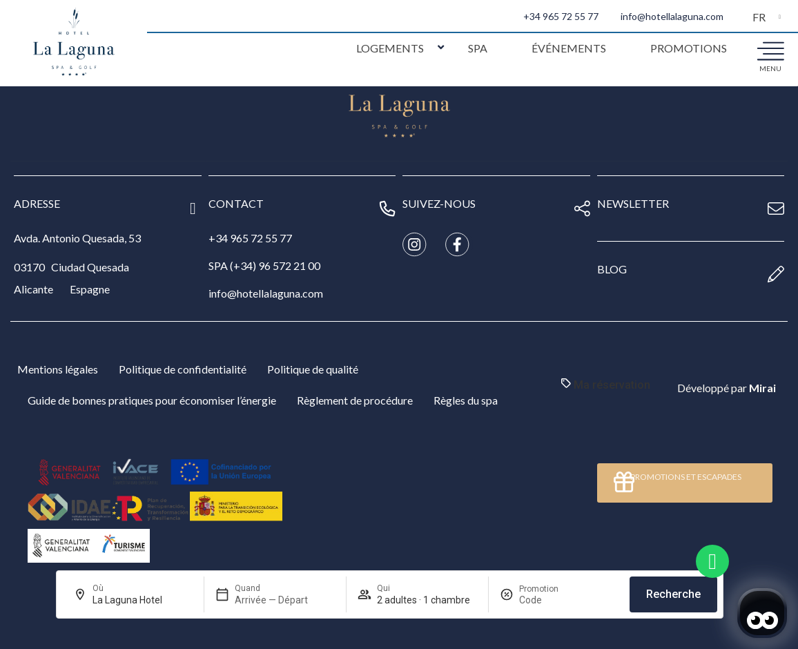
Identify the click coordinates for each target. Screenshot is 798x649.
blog (612, 268)
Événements (569, 48)
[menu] (770, 50)
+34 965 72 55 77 (560, 16)
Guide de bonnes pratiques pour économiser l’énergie (152, 400)
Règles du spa (466, 400)
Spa (477, 48)
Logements (390, 48)
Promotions (688, 48)
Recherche (673, 594)
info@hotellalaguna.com (672, 16)
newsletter (633, 203)
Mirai (762, 387)
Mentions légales (57, 369)
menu (770, 68)
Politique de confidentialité (182, 369)
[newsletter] (776, 208)
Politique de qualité (312, 369)
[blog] (776, 274)
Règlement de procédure (355, 400)
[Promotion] (552, 600)
